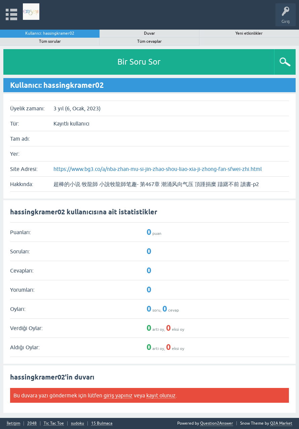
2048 (32, 423)
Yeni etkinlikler (249, 33)
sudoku (77, 423)
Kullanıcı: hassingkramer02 (49, 33)
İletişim (13, 423)
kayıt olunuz (160, 395)
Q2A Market (281, 423)
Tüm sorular (50, 41)
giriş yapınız (118, 395)
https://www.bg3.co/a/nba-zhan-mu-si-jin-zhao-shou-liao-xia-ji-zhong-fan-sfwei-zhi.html (157, 169)
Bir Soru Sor (138, 61)
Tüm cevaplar (149, 41)
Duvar (149, 33)
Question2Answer (216, 423)
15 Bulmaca (101, 423)
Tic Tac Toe (54, 423)
